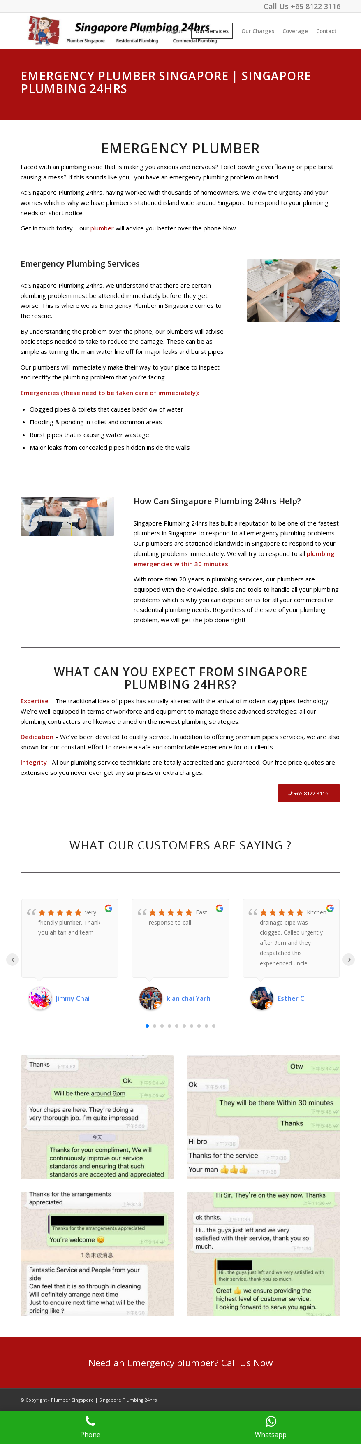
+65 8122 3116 (315, 6)
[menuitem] (151, 31)
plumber (102, 228)
